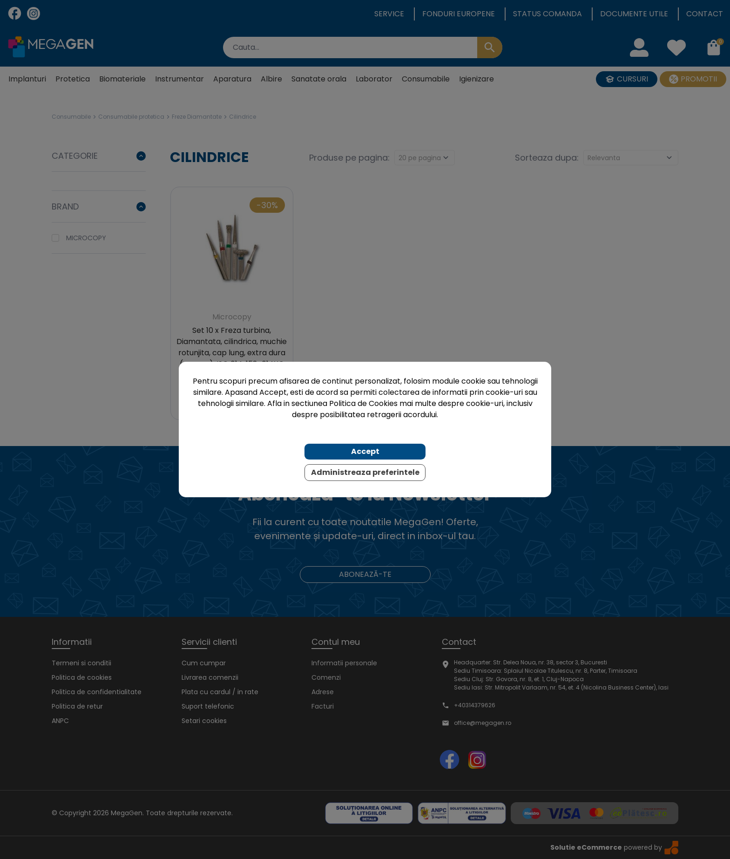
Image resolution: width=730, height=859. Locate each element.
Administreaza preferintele (365, 472)
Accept (365, 451)
